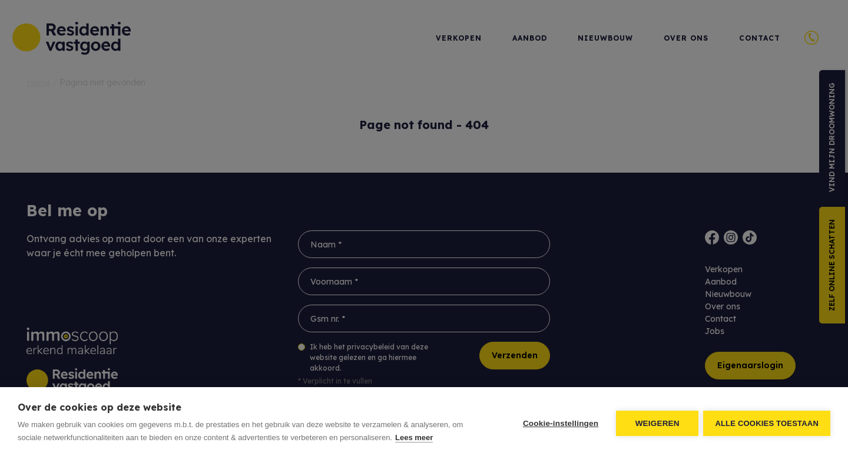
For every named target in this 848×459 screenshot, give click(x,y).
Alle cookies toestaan (767, 423)
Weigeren (656, 423)
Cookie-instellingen (559, 423)
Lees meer (414, 437)
